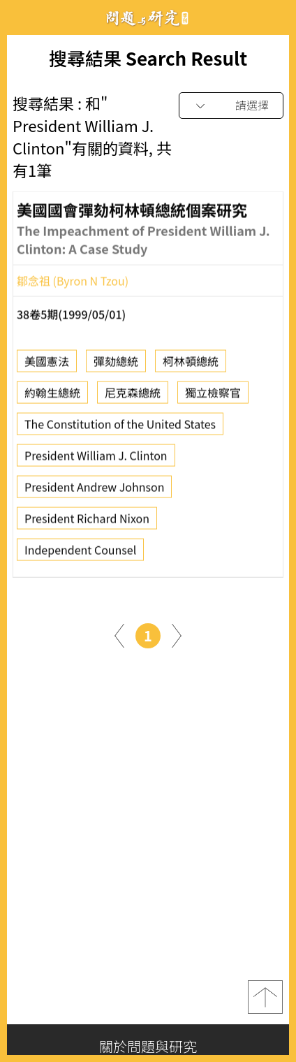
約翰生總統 (52, 396)
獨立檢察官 (213, 396)
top (265, 997)
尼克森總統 (133, 396)
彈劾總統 (116, 364)
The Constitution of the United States (120, 427)
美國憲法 (46, 364)
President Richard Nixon (86, 522)
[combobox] (231, 106)
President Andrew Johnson (94, 490)
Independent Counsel (80, 553)
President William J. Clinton (96, 459)
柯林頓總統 (191, 364)
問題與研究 (148, 18)
